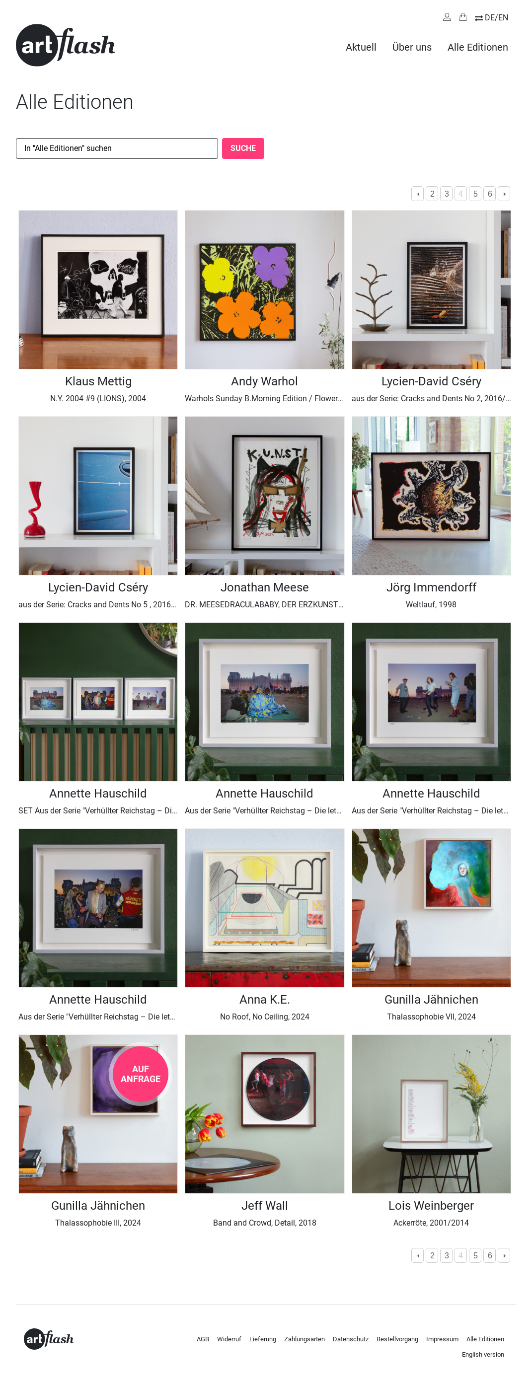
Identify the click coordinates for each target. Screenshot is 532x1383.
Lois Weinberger (431, 1206)
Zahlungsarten (304, 1339)
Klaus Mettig (98, 381)
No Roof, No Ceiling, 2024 (264, 1016)
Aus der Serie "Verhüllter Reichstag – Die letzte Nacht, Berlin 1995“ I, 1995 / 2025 (159, 1016)
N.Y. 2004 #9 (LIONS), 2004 (98, 398)
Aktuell (361, 47)
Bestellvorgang (397, 1339)
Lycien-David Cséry (431, 381)
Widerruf (229, 1339)
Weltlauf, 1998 (431, 604)
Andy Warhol (264, 381)
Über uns (412, 47)
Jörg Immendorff (431, 587)
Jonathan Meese (265, 587)
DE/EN (496, 17)
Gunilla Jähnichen (431, 1000)
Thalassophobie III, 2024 (98, 1223)
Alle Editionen (478, 47)
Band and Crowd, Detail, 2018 (264, 1223)
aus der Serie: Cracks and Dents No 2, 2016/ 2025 (439, 398)
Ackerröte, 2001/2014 (431, 1223)
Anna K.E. (264, 1000)
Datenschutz (351, 1339)
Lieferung (262, 1339)
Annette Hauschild (98, 794)
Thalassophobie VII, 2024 (431, 1016)
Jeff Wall (264, 1206)
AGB (203, 1339)
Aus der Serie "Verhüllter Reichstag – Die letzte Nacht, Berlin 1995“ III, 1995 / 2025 (327, 810)
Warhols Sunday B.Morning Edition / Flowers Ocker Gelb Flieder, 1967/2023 (317, 398)
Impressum (442, 1339)
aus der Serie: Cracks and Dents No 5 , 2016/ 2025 (106, 604)
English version (483, 1354)
